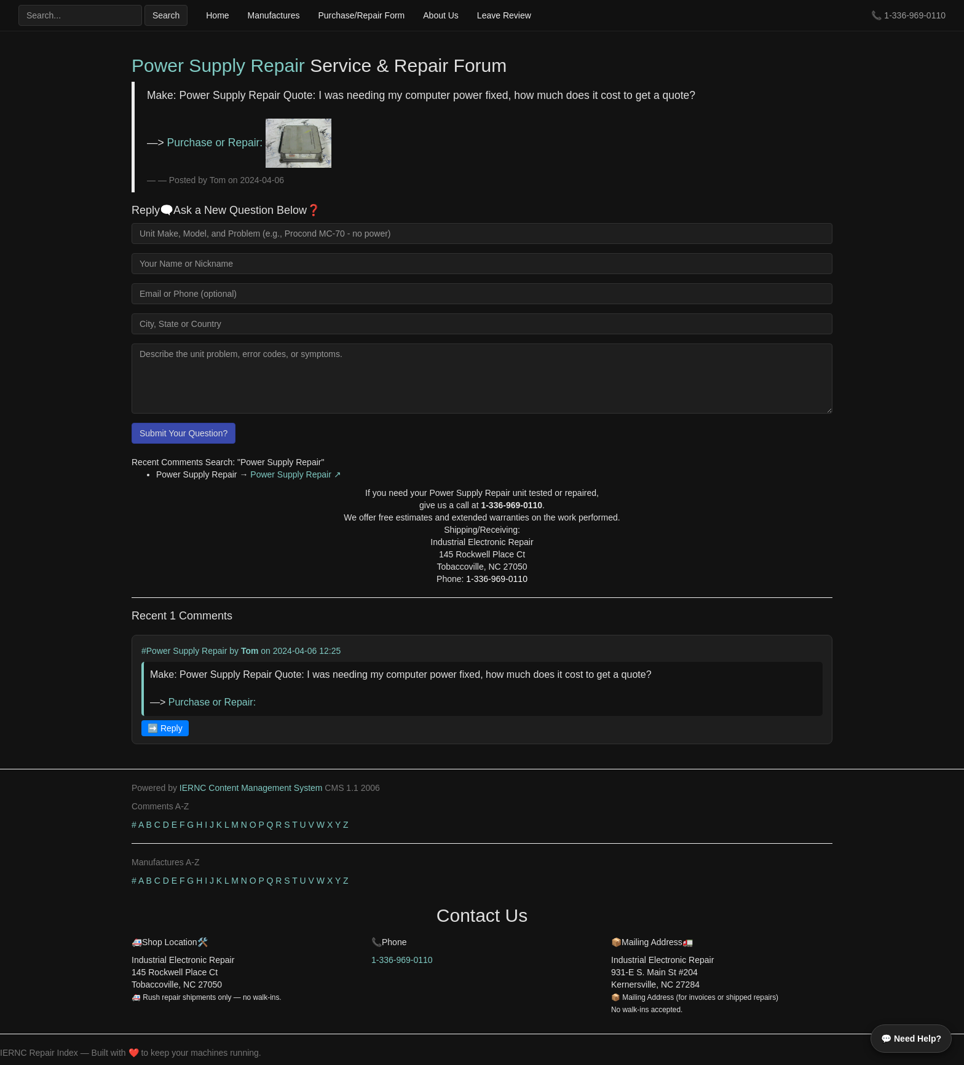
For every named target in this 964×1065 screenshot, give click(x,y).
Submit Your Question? (183, 433)
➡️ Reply (165, 728)
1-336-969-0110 (915, 15)
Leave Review (504, 15)
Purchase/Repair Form (361, 15)
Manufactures (274, 15)
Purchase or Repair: (249, 142)
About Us (441, 15)
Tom (250, 651)
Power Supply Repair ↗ (295, 474)
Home (217, 15)
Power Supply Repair (218, 65)
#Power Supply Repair (184, 651)
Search (166, 15)
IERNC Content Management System (251, 788)
